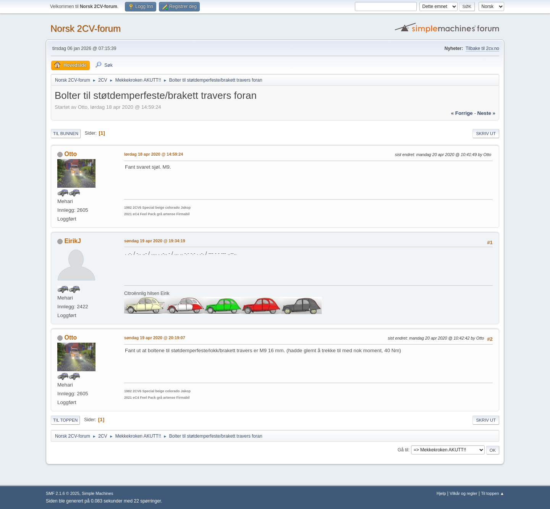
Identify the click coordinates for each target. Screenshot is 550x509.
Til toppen (65, 420)
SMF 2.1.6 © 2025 (62, 493)
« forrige (462, 113)
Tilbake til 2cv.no (482, 48)
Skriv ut (486, 133)
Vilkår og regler (463, 493)
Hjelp (441, 493)
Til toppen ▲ (492, 493)
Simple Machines (97, 493)
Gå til (403, 450)
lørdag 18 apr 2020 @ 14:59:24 (153, 154)
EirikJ (72, 241)
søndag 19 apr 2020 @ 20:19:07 (154, 337)
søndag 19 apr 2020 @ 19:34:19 (154, 240)
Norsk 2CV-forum (85, 28)
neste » (486, 113)
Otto (70, 154)
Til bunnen (65, 133)
